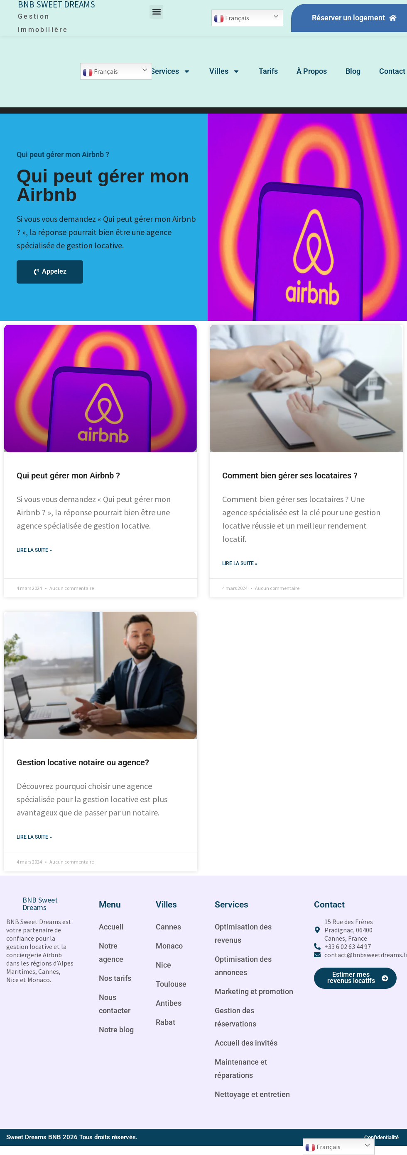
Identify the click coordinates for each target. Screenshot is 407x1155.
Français (231, 19)
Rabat (167, 1023)
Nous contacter (116, 1005)
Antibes (170, 1004)
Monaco (170, 947)
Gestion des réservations (238, 1031)
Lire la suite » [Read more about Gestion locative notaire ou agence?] (34, 838)
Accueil (112, 928)
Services (170, 71)
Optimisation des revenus (246, 934)
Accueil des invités (249, 1057)
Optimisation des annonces (246, 966)
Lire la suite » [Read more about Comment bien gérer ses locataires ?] (239, 564)
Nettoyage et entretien (239, 1115)
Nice (164, 966)
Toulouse (172, 985)
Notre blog (118, 1031)
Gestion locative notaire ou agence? (83, 763)
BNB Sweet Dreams (40, 904)
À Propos (312, 71)
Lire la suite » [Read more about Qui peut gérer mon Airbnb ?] (34, 550)
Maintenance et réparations (243, 1082)
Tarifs (268, 71)
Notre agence (112, 953)
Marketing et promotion (238, 999)
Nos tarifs (117, 979)
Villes (224, 71)
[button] (156, 12)
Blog (353, 71)
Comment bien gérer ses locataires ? (290, 475)
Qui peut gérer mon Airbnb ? (68, 475)
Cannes (170, 928)
